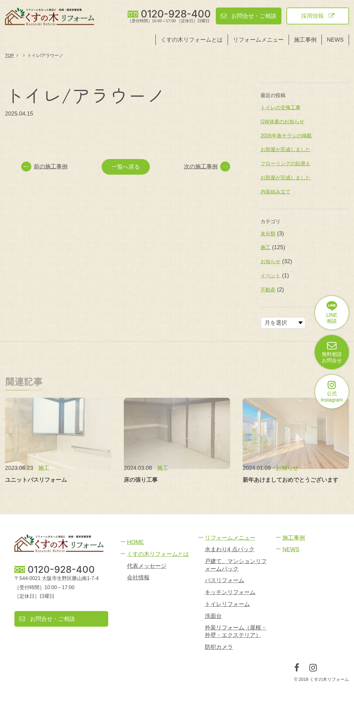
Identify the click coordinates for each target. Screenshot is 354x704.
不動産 (268, 289)
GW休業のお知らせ (282, 121)
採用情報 (317, 16)
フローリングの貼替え (285, 163)
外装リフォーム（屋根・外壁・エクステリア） (236, 631)
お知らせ (270, 261)
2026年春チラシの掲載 (286, 135)
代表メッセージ (146, 566)
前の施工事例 (44, 167)
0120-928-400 (176, 14)
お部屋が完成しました (285, 149)
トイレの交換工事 (280, 107)
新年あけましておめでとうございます (290, 480)
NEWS (335, 40)
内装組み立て (275, 191)
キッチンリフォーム (230, 592)
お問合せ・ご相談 (248, 16)
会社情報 (138, 577)
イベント (270, 275)
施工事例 (305, 40)
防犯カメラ (219, 647)
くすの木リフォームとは (192, 40)
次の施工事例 (207, 167)
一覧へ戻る (126, 167)
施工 (265, 247)
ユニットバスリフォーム (36, 480)
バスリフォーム (224, 580)
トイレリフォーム (227, 604)
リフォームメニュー (258, 40)
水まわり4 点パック (230, 549)
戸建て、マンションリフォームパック (236, 565)
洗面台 (213, 616)
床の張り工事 (141, 480)
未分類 (268, 233)
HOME (135, 542)
